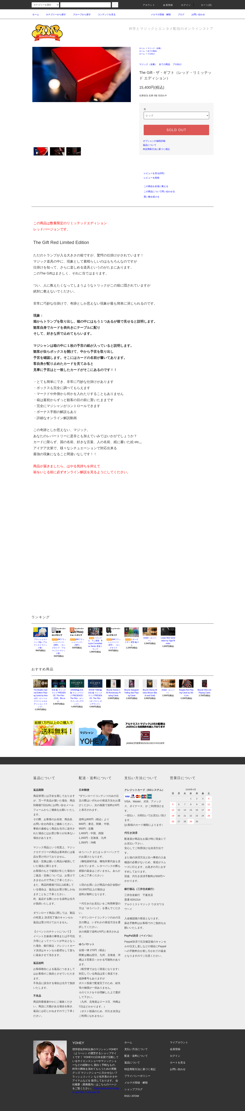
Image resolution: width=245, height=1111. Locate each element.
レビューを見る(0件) (151, 173)
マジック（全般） (154, 48)
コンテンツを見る (104, 14)
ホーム (35, 14)
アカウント (146, 5)
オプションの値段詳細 (154, 141)
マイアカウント (179, 1042)
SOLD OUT (176, 130)
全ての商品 (152, 51)
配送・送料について (136, 1055)
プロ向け (151, 54)
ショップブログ (133, 1089)
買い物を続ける (149, 196)
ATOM (135, 1095)
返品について (149, 145)
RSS (127, 1095)
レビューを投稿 (149, 177)
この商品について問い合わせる (157, 191)
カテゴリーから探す (53, 14)
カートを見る (178, 1062)
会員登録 (166, 5)
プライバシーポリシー (137, 1075)
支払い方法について (136, 1049)
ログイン (184, 5)
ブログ (178, 14)
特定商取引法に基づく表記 (156, 149)
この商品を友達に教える (153, 186)
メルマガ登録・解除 (158, 14)
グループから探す (80, 14)
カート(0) (204, 5)
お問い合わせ (196, 14)
